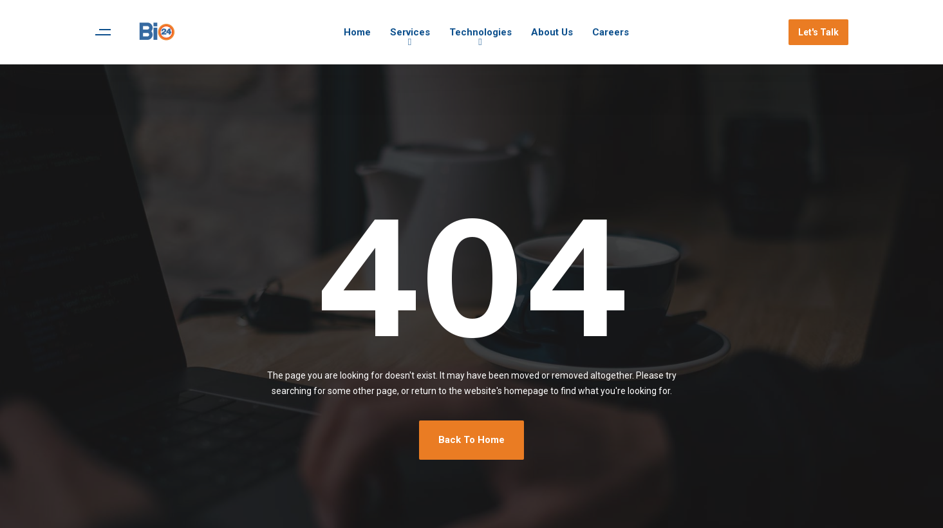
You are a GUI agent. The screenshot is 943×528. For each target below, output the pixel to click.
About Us (552, 32)
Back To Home (471, 440)
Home (357, 32)
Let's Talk (818, 32)
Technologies (480, 32)
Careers (610, 32)
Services (410, 32)
